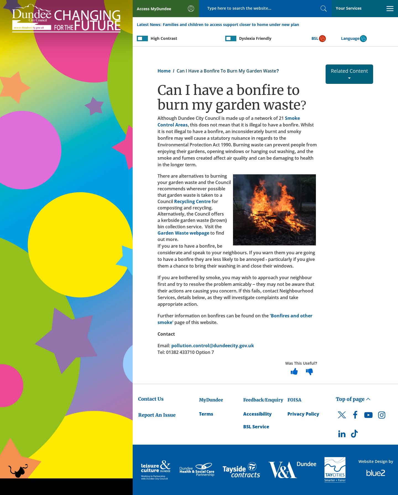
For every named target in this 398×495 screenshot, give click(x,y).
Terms (206, 414)
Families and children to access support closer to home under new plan (231, 24)
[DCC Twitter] (342, 420)
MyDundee (211, 400)
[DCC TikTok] (355, 435)
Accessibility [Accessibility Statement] (257, 414)
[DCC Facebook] (355, 416)
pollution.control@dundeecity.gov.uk (212, 346)
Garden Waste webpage (183, 233)
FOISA (294, 400)
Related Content (349, 73)
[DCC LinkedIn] (342, 435)
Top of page (353, 399)
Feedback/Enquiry (263, 400)
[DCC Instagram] (382, 416)
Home (164, 71)
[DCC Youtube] (368, 416)
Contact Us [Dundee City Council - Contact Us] (151, 399)
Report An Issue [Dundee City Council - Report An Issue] (157, 415)
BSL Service (256, 427)
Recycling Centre (192, 201)
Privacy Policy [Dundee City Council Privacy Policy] (303, 414)
